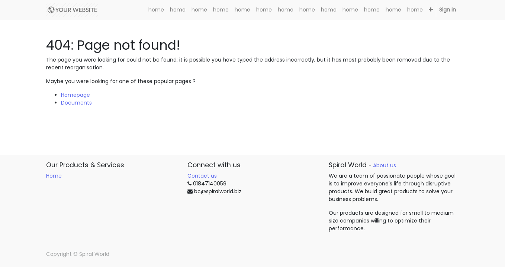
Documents (76, 102)
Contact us (202, 175)
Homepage (75, 95)
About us (384, 165)
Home (54, 175)
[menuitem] (156, 10)
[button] (431, 10)
